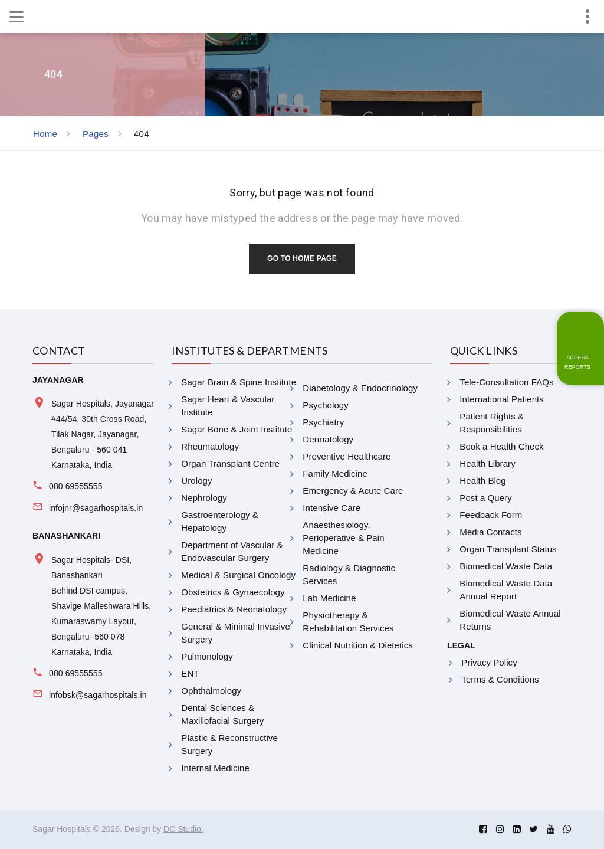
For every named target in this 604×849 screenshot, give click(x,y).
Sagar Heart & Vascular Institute (227, 405)
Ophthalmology (211, 691)
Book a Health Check (501, 446)
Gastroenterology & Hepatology (219, 521)
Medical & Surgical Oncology (238, 575)
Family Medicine (335, 473)
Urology (196, 481)
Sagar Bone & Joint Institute (236, 429)
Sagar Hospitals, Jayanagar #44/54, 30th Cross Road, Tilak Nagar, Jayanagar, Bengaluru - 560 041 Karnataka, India (102, 434)
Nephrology (203, 498)
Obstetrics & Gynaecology (232, 592)
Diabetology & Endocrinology (360, 388)
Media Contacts (490, 532)
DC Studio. (183, 829)
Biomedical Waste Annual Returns (509, 619)
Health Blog (482, 481)
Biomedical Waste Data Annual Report (505, 589)
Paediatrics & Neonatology (234, 609)
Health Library (487, 463)
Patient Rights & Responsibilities (491, 422)
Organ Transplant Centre (230, 463)
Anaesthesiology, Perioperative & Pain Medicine (343, 538)
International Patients (501, 399)
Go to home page (302, 258)
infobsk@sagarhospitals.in (98, 695)
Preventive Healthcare (346, 456)
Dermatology (328, 439)
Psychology (325, 405)
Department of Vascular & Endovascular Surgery (232, 551)
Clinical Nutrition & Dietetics (357, 645)
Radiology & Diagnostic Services (349, 574)
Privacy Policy (489, 662)
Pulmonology (207, 656)
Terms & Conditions (500, 679)
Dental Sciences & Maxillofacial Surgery (222, 714)
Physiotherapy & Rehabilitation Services (348, 621)
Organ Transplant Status (507, 549)
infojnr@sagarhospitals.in (96, 508)
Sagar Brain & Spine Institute (238, 382)
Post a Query (485, 498)
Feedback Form (490, 515)
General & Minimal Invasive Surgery (235, 632)
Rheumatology (210, 446)
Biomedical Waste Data (505, 566)
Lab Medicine (329, 598)
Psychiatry (323, 422)
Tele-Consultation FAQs (506, 382)
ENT (190, 673)
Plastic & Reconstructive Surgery (229, 744)
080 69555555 (75, 486)
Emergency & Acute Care (353, 491)
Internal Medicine (215, 768)
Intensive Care (331, 508)
